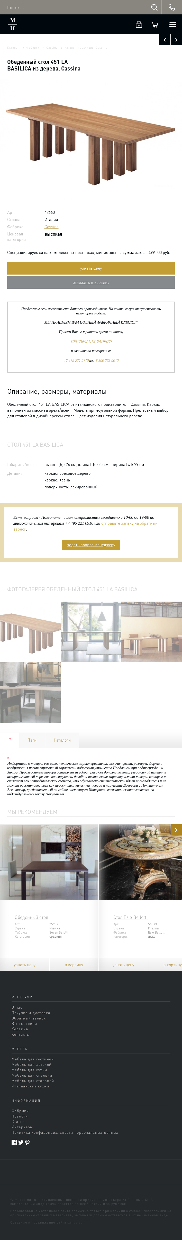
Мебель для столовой (33, 1080)
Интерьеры (22, 1126)
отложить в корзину (91, 282)
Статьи (18, 1121)
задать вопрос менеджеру (91, 544)
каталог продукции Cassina (86, 47)
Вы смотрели (24, 1023)
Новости (20, 1116)
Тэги (32, 740)
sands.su (75, 1222)
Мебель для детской (32, 1064)
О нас (17, 1007)
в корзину (74, 964)
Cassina (52, 47)
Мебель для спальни (32, 1075)
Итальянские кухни (30, 1086)
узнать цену (91, 268)
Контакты (21, 1034)
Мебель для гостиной (33, 1059)
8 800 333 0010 (106, 360)
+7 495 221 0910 (76, 360)
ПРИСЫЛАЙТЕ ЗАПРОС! (91, 341)
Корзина (20, 1028)
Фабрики (32, 47)
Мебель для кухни (29, 1069)
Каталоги (62, 740)
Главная (13, 47)
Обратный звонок (29, 1018)
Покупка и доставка (31, 1012)
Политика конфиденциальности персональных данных (65, 1132)
